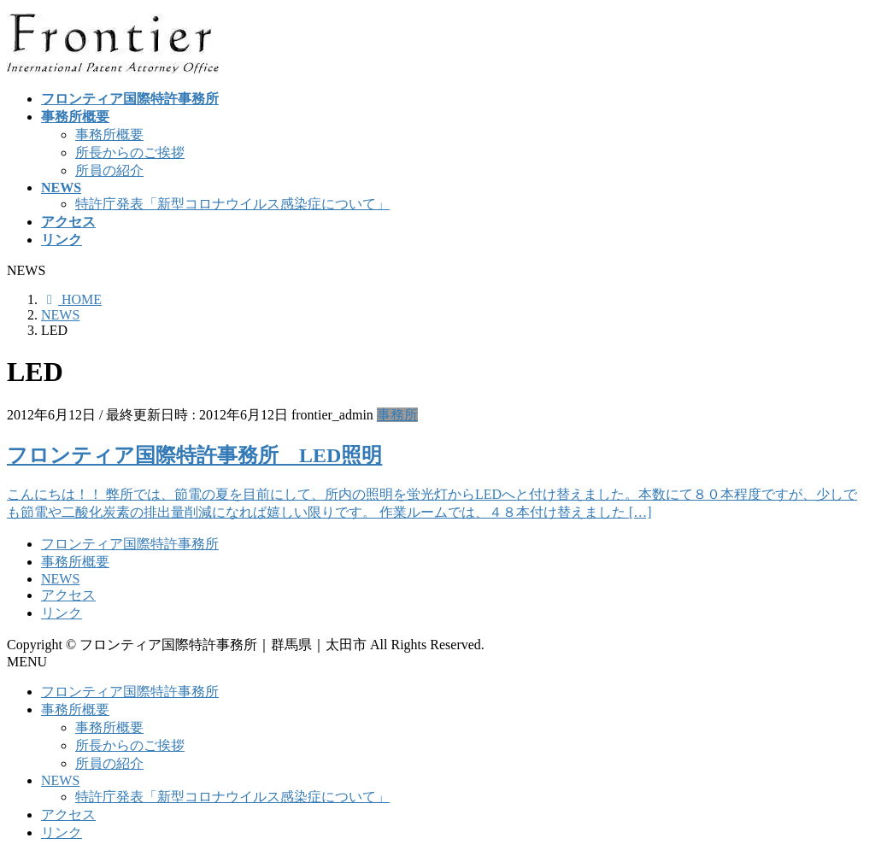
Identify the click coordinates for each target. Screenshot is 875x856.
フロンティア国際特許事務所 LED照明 (194, 455)
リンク (61, 613)
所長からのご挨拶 (130, 152)
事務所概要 (109, 134)
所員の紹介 (109, 170)
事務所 (397, 414)
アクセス (68, 595)
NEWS (60, 579)
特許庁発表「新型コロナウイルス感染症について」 (232, 203)
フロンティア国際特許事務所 (130, 543)
